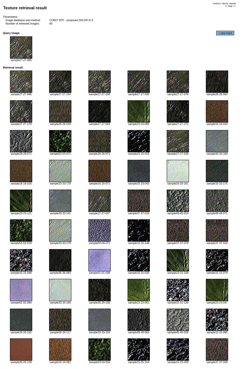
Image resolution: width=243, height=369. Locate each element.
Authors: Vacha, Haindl (224, 3)
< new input (225, 33)
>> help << (230, 6)
